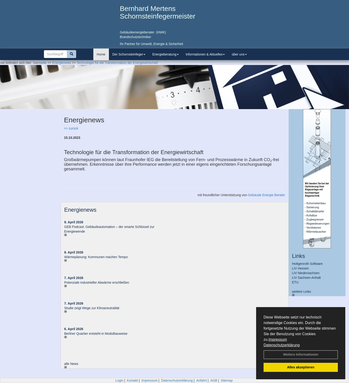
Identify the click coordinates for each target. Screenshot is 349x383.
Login (119, 380)
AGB (213, 380)
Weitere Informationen (300, 354)
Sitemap (227, 380)
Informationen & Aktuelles (205, 54)
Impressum (277, 339)
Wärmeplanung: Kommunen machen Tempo (96, 257)
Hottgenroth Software (307, 264)
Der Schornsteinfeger (128, 54)
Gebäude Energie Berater (266, 195)
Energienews (80, 210)
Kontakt (132, 380)
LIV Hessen (300, 268)
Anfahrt (201, 380)
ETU (295, 282)
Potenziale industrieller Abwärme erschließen (96, 282)
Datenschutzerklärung (282, 345)
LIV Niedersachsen (306, 273)
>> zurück (71, 128)
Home (101, 54)
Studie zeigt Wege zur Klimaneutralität (91, 308)
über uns (239, 54)
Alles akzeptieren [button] (300, 367)
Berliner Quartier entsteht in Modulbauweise (95, 333)
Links (298, 256)
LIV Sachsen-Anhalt (306, 277)
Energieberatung (165, 54)
